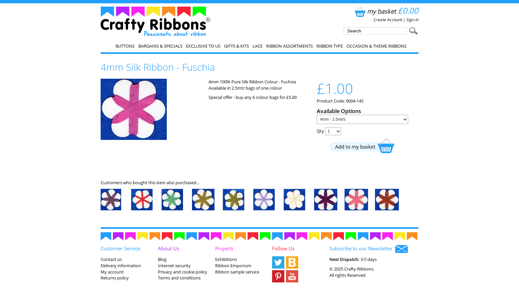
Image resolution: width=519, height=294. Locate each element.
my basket (385, 11)
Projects (224, 248)
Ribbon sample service (237, 272)
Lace (257, 46)
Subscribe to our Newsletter (368, 249)
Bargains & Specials (160, 46)
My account (112, 272)
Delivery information (121, 266)
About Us (168, 248)
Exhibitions (226, 259)
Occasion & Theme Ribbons (376, 46)
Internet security (174, 266)
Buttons (125, 46)
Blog (162, 259)
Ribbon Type (329, 46)
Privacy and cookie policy (182, 272)
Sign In (412, 19)
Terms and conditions (179, 278)
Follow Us (283, 248)
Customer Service (120, 248)
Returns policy (115, 278)
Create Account (387, 19)
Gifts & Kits (236, 46)
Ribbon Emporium (233, 266)
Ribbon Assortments (289, 46)
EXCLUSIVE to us (203, 46)
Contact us (111, 259)
